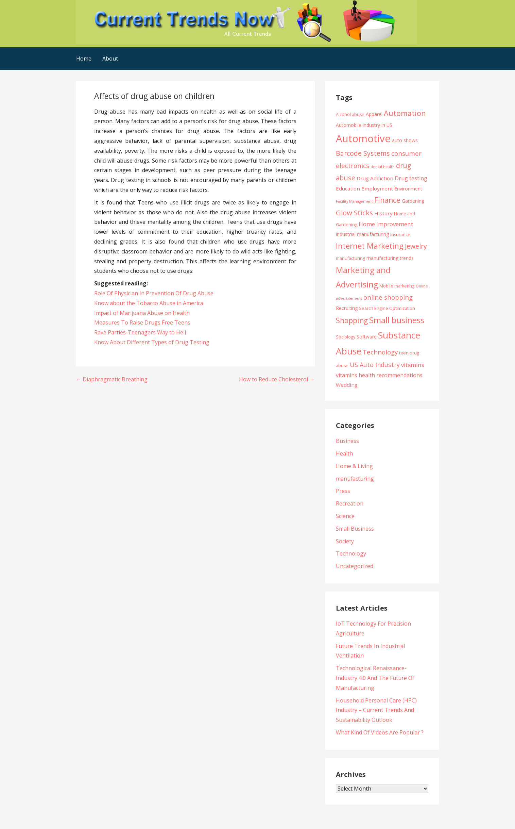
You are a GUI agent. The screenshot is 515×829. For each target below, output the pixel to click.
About (110, 58)
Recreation (349, 503)
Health (344, 453)
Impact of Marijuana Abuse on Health (142, 313)
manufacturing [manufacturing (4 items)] (350, 258)
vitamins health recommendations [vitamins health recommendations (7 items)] (379, 375)
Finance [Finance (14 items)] (387, 200)
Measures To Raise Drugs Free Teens (142, 322)
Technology (351, 553)
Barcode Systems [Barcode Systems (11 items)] (363, 153)
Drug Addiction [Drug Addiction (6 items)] (375, 178)
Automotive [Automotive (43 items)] (363, 138)
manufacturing (355, 478)
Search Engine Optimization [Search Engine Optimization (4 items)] (387, 308)
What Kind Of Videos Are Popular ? (380, 732)
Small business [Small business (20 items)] (396, 320)
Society (345, 541)
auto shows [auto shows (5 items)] (405, 140)
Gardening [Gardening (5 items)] (413, 201)
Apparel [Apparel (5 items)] (374, 114)
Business (347, 441)
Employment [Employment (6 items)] (377, 188)
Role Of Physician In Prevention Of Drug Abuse (153, 293)
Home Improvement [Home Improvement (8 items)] (386, 224)
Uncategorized (354, 566)
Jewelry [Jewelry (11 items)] (416, 246)
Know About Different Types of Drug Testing (151, 342)
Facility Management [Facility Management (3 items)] (354, 201)
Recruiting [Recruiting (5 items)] (347, 308)
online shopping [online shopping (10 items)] (388, 297)
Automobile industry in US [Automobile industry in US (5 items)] (364, 125)
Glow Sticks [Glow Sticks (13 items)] (354, 212)
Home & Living (354, 466)
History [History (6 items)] (383, 213)
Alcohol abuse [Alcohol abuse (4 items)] (350, 114)
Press (343, 491)
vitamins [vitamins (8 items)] (412, 365)
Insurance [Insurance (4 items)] (400, 234)
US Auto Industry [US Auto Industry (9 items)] (375, 365)
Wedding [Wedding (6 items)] (347, 384)
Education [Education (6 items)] (348, 188)
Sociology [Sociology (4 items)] (345, 337)
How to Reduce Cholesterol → (277, 379)
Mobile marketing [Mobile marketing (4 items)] (396, 286)
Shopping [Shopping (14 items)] (352, 320)
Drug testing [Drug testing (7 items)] (411, 178)
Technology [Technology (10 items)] (380, 352)
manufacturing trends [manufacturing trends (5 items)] (390, 258)
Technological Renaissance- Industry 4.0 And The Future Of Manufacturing (375, 678)
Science (345, 516)
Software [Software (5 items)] (367, 336)
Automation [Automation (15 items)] (405, 113)
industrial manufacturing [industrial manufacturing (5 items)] (362, 234)
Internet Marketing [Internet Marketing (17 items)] (370, 246)
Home (83, 58)
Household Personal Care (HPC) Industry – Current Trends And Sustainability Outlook (376, 710)
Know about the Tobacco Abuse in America (148, 303)
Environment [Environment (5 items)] (408, 188)
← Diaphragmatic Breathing (112, 379)
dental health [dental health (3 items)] (383, 166)
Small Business (355, 528)
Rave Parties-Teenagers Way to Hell (140, 332)
